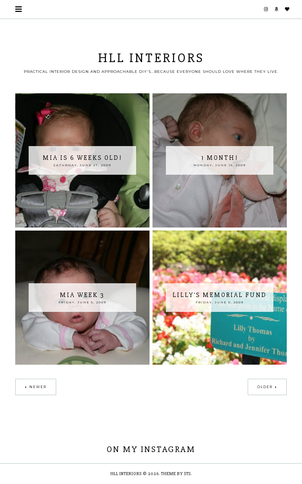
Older (265, 387)
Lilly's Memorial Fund (220, 295)
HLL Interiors (151, 58)
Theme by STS (176, 474)
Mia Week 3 (82, 295)
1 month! (219, 158)
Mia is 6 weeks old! (82, 158)
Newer (37, 387)
